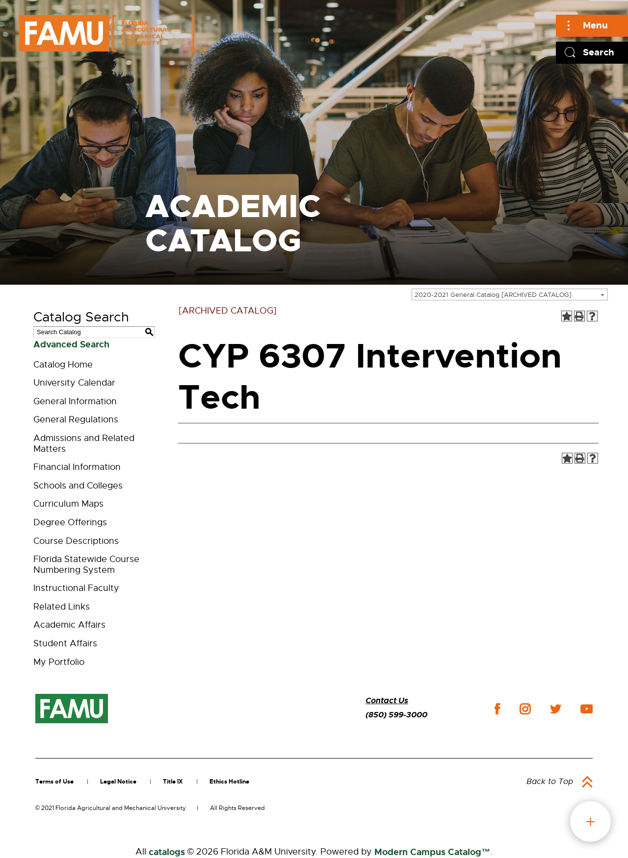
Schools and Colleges (78, 485)
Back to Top (549, 781)
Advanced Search (71, 344)
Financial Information (77, 467)
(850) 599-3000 (396, 714)
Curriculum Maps (68, 503)
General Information (75, 401)
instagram (525, 709)
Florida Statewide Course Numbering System (86, 564)
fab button (590, 821)
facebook (497, 708)
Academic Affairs (69, 624)
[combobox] (510, 294)
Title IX (173, 781)
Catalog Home (63, 364)
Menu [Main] (595, 25)
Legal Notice (118, 781)
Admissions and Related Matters (83, 443)
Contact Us (387, 700)
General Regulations (75, 419)
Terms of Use (54, 781)
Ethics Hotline (229, 781)
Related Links (61, 606)
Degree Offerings (70, 522)
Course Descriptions (76, 541)
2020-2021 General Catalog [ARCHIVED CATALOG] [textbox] (493, 295)
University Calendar (74, 382)
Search (598, 52)
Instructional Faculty (76, 588)
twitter (555, 709)
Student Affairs (65, 643)
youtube (586, 709)
